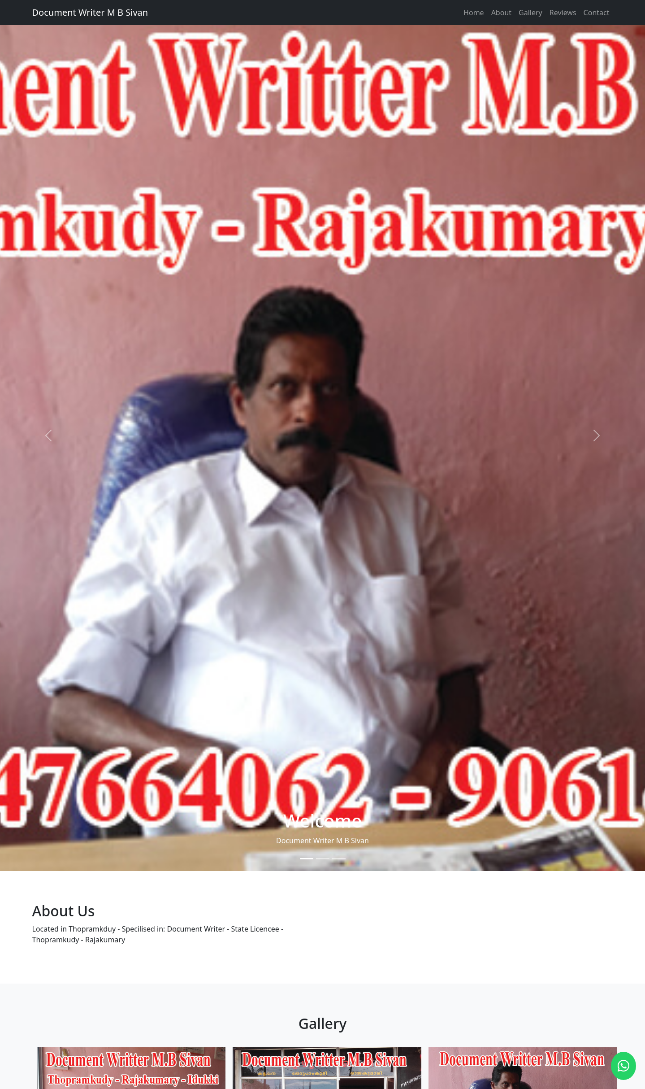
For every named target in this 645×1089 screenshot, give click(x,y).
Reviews (563, 12)
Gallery (530, 12)
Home (473, 12)
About (501, 12)
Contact (597, 12)
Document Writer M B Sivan (90, 12)
